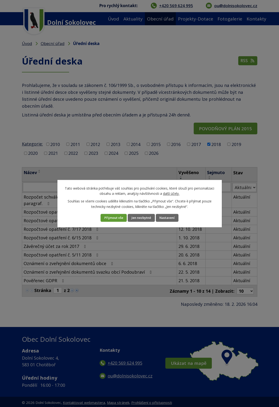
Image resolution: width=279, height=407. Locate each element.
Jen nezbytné (141, 218)
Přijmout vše (109, 218)
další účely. (171, 193)
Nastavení (171, 218)
